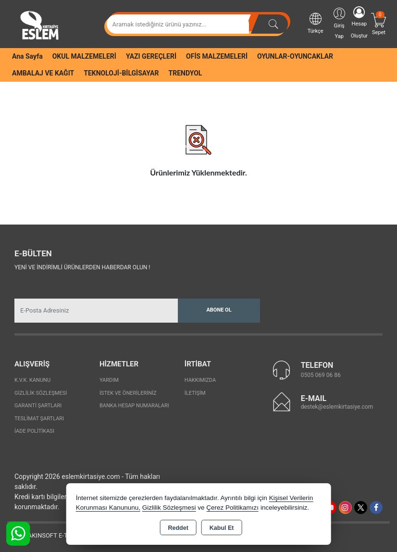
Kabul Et (222, 528)
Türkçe (315, 23)
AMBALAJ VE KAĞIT (43, 73)
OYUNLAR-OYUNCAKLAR (295, 56)
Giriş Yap (339, 22)
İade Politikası (34, 431)
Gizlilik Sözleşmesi (40, 393)
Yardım (109, 380)
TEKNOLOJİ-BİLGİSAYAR (121, 73)
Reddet (178, 528)
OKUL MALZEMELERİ (84, 56)
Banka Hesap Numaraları (134, 405)
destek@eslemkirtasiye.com (337, 406)
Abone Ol (218, 310)
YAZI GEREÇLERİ (151, 56)
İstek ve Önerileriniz (128, 393)
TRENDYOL (185, 73)
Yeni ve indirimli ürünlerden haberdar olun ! (82, 267)
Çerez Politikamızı (232, 507)
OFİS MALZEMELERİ (217, 56)
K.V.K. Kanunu (32, 380)
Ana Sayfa (27, 56)
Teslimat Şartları (39, 418)
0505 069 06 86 (321, 375)
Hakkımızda (200, 380)
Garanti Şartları (38, 405)
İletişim (195, 393)
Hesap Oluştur (359, 22)
